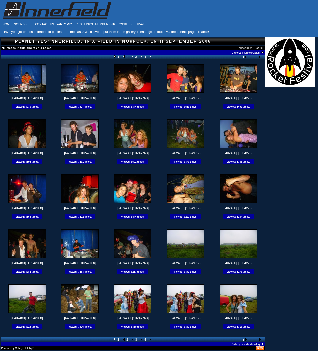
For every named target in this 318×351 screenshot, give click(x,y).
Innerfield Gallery (253, 52)
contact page (186, 32)
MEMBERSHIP (105, 24)
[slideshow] (245, 48)
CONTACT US (44, 24)
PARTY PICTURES (69, 24)
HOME (7, 24)
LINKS (88, 24)
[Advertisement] (290, 161)
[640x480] (18, 98)
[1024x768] (35, 98)
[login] (259, 48)
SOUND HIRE (23, 24)
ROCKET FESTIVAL (131, 24)
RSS (260, 348)
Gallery (19, 348)
